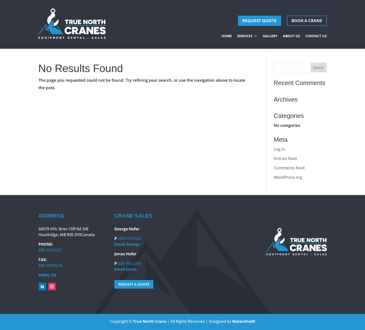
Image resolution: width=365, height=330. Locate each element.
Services (245, 36)
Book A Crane (306, 20)
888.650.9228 (50, 265)
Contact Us (316, 36)
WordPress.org (288, 177)
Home (227, 36)
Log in (279, 149)
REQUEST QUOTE (259, 20)
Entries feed (285, 158)
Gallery (270, 36)
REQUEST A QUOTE (133, 284)
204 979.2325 (129, 238)
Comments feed (289, 168)
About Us (291, 36)
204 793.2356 (129, 263)
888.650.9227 (50, 250)
